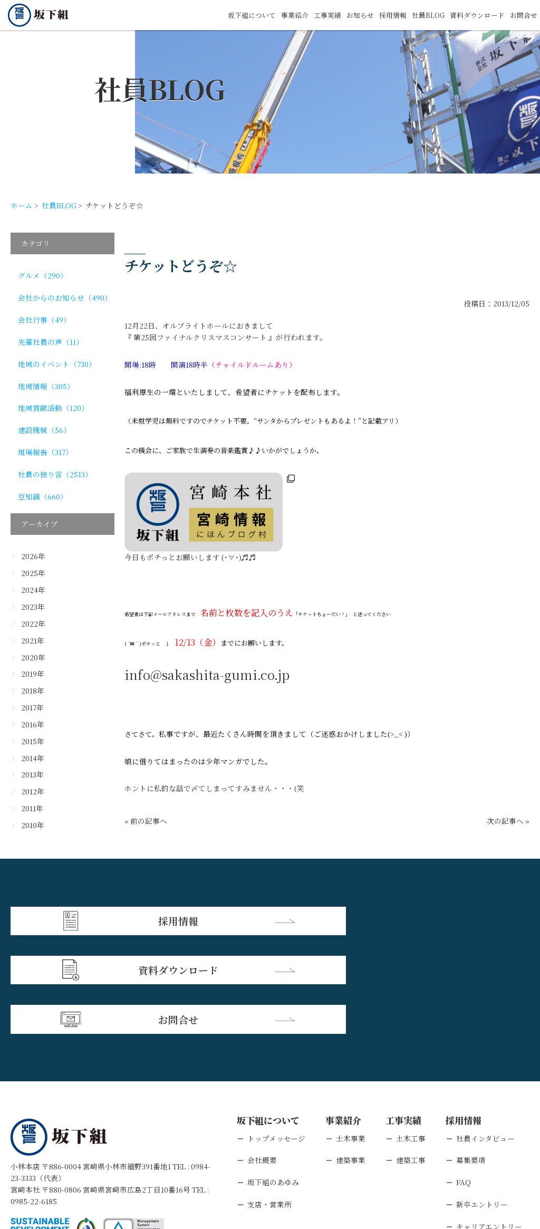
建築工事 (411, 1058)
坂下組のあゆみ (273, 1081)
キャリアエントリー (489, 1124)
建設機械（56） (44, 430)
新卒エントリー (482, 1103)
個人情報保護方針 (101, 1163)
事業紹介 (279, 14)
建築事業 (350, 1058)
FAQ (463, 1081)
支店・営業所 (269, 1103)
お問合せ (522, 14)
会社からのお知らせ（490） (65, 297)
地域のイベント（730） (57, 364)
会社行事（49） (44, 319)
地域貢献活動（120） (53, 407)
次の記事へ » (508, 820)
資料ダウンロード (473, 14)
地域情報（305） (46, 386)
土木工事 (411, 1036)
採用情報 (383, 14)
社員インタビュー (485, 1036)
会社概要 (262, 1058)
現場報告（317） (45, 452)
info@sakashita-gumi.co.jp (207, 674)
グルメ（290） (43, 275)
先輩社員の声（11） (50, 342)
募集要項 (471, 1058)
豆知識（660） (43, 496)
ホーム (22, 205)
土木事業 (350, 1036)
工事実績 (314, 14)
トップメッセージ (276, 1036)
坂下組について (233, 14)
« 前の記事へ (145, 820)
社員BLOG (420, 14)
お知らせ (348, 14)
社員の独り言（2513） (55, 474)
